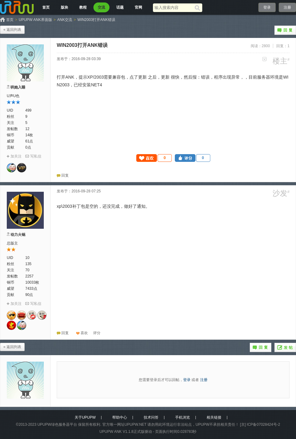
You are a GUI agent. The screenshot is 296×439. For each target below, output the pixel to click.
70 (27, 270)
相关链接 (214, 417)
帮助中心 (119, 417)
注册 (287, 7)
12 (27, 129)
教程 (83, 7)
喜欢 (84, 333)
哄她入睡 (17, 87)
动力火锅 (17, 234)
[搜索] (198, 7)
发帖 (285, 347)
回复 (285, 30)
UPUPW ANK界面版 (35, 20)
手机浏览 (182, 417)
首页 (46, 7)
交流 (101, 7)
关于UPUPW (85, 417)
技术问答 (151, 417)
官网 (138, 7)
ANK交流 (64, 20)
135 (28, 264)
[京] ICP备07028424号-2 (260, 424)
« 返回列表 (12, 29)
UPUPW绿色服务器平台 (57, 424)
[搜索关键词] (173, 7)
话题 (120, 7)
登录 (267, 7)
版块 (64, 7)
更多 (264, 59)
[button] (154, 158)
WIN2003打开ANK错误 (96, 20)
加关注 (16, 156)
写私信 (35, 156)
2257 (29, 276)
